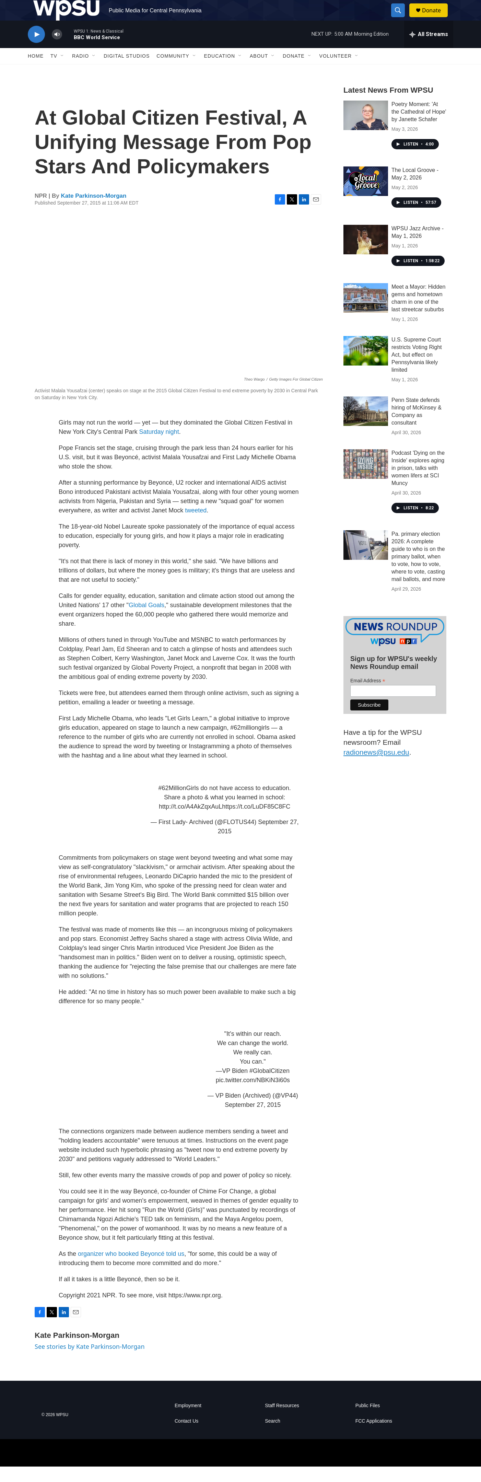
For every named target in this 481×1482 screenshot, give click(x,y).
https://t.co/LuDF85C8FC (256, 822)
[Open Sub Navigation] (62, 71)
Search (272, 1436)
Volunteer (335, 71)
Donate (435, 18)
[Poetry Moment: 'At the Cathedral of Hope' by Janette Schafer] (365, 131)
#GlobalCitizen (269, 1086)
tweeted (196, 525)
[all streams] (428, 49)
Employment (188, 1421)
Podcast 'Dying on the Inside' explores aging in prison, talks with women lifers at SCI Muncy (418, 483)
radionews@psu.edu (376, 768)
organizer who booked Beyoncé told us (131, 1269)
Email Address (367, 696)
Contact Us (186, 1436)
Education (219, 71)
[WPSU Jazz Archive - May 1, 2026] (365, 255)
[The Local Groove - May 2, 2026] (365, 196)
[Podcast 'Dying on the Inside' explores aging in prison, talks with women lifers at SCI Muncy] (365, 479)
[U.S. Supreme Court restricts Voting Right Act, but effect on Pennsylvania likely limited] (365, 366)
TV (53, 71)
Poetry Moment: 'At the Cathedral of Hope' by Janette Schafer (418, 127)
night (172, 447)
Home (36, 71)
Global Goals (146, 620)
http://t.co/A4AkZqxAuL (190, 822)
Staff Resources (282, 1421)
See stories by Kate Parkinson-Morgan (90, 1362)
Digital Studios (127, 71)
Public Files (367, 1421)
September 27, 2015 (253, 1120)
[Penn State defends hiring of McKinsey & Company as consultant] (365, 426)
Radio (80, 71)
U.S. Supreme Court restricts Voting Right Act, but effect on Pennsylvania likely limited (416, 370)
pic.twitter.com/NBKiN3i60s (253, 1095)
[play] (36, 50)
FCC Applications (373, 1436)
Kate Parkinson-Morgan (94, 211)
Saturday (151, 447)
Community (172, 71)
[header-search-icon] (401, 18)
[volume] (57, 50)
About (259, 71)
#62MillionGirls (179, 803)
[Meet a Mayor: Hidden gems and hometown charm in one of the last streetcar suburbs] (365, 313)
